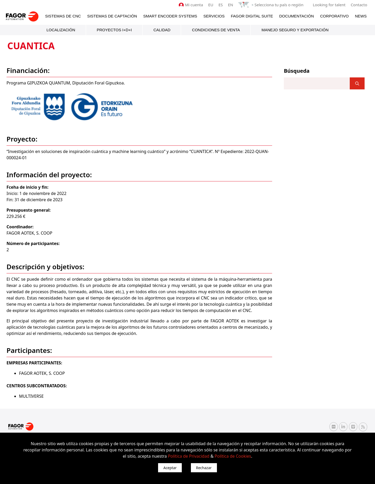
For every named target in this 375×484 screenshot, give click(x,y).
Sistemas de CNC (63, 16)
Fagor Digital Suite (252, 16)
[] (357, 83)
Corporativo (334, 16)
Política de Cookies (233, 456)
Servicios (213, 16)
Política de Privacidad (188, 456)
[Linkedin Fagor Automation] (343, 426)
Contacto (359, 4)
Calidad (161, 30)
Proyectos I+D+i (114, 30)
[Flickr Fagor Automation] (333, 426)
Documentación (296, 16)
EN (230, 4)
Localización (60, 30)
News (361, 16)
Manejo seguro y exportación (294, 30)
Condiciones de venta (216, 30)
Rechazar (204, 467)
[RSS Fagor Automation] (363, 426)
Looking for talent (329, 4)
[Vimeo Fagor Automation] (353, 426)
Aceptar (170, 467)
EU (210, 4)
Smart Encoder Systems (170, 16)
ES (220, 4)
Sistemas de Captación (112, 16)
